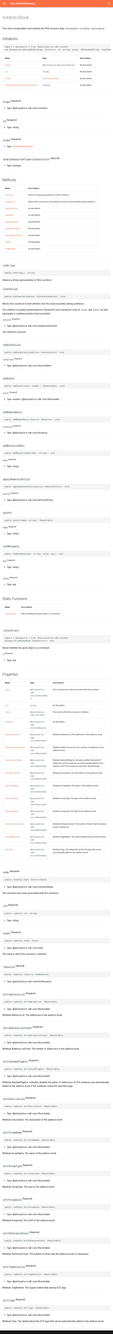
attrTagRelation (12, 837)
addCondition (11, 208)
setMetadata (10, 249)
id (6, 72)
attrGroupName (11, 786)
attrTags (9, 850)
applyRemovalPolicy (14, 235)
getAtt (8, 242)
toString (9, 195)
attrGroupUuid (11, 811)
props (7, 78)
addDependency (11, 222)
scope (7, 65)
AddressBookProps (51, 78)
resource (9, 722)
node (7, 690)
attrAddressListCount (15, 747)
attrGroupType (11, 798)
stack (7, 712)
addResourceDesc (12, 229)
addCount (9, 215)
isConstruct (10, 614)
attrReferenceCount (14, 824)
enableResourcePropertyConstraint (21, 85)
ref (6, 705)
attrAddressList (12, 735)
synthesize (10, 202)
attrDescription (12, 773)
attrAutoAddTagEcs (13, 760)
